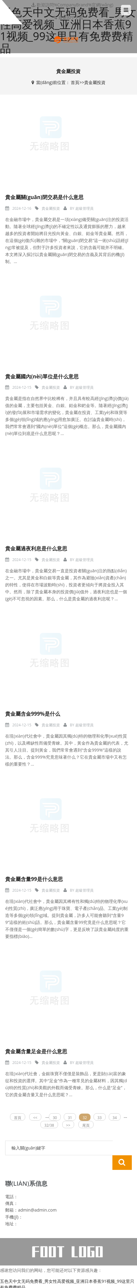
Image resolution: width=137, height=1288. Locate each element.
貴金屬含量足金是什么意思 (36, 1051)
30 (55, 1117)
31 (70, 1117)
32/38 (49, 1125)
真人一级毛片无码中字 (95, 1279)
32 (85, 1117)
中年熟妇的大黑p (56, 1279)
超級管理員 (84, 208)
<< (35, 1117)
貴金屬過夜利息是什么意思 (36, 548)
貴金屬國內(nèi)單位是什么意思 (42, 376)
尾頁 (86, 1125)
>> (68, 1125)
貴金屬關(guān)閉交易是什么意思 (44, 197)
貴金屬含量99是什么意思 (34, 879)
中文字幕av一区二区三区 (37, 1285)
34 (115, 1117)
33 (100, 1117)
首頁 (75, 82)
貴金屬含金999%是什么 (32, 713)
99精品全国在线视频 (19, 1279)
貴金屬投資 (94, 82)
